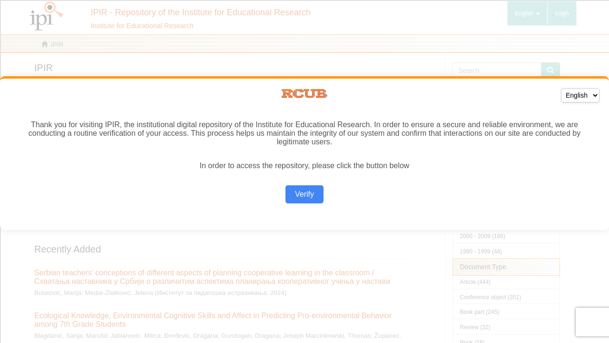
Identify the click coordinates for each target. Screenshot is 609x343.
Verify (304, 194)
